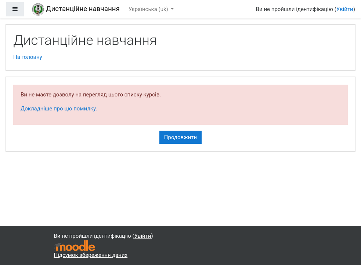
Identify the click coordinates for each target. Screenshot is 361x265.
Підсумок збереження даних (91, 255)
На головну (27, 57)
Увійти (344, 9)
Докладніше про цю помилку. (59, 108)
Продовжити (180, 137)
